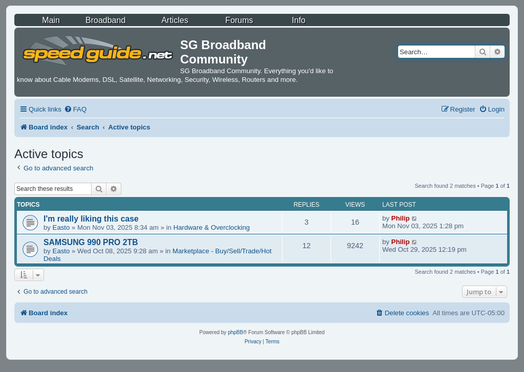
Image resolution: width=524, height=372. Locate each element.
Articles (174, 20)
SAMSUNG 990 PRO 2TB (90, 242)
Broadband (105, 20)
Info (298, 20)
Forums (239, 20)
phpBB (235, 332)
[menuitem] (75, 109)
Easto (61, 227)
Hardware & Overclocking (211, 227)
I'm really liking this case (91, 218)
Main (51, 20)
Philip (400, 218)
